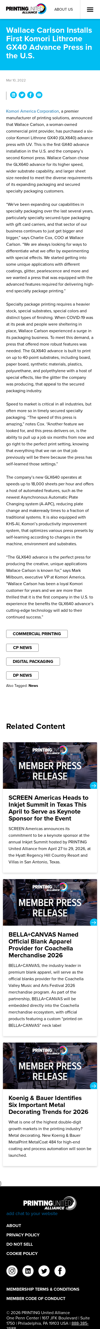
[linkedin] (28, 1271)
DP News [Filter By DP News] (22, 675)
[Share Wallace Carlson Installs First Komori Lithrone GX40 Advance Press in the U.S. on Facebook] (30, 96)
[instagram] (12, 1271)
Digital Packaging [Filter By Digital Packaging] (33, 661)
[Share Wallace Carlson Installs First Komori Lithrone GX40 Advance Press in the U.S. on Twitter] (22, 96)
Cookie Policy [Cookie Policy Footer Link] (22, 1253)
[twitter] (44, 1271)
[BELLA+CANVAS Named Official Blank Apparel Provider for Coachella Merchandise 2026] (50, 957)
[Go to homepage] (50, 1206)
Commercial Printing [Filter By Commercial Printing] (37, 634)
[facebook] (60, 1271)
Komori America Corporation (32, 111)
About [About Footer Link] (13, 1226)
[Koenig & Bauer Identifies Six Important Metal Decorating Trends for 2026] (50, 1104)
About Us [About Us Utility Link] (63, 9)
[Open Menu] (90, 9)
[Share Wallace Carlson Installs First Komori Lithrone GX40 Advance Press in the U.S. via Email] (39, 96)
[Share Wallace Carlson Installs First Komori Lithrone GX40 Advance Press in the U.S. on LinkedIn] (13, 96)
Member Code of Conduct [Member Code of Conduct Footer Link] (35, 1298)
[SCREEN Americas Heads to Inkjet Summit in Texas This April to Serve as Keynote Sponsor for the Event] (50, 807)
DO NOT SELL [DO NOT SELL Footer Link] (19, 1244)
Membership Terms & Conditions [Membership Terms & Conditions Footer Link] (42, 1289)
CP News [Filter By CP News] (22, 648)
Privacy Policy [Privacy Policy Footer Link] (22, 1235)
